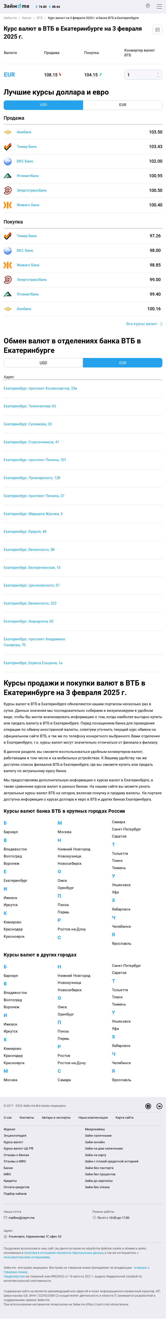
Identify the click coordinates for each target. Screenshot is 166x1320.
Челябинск (121, 928)
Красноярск (14, 938)
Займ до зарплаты (99, 1182)
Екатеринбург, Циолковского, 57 (31, 586)
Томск (117, 862)
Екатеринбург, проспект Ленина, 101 (35, 460)
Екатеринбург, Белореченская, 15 (32, 568)
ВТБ (40, 18)
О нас (8, 1119)
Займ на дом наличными (104, 1150)
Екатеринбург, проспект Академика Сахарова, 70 (34, 643)
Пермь (63, 913)
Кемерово (13, 923)
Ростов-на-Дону (72, 930)
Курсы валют (13, 1143)
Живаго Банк (28, 205)
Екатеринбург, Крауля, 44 (25, 532)
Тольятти (120, 855)
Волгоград (13, 858)
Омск (62, 882)
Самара (118, 823)
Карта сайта (124, 1119)
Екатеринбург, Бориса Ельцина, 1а (33, 664)
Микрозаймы (95, 1130)
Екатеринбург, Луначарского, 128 (32, 478)
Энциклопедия (15, 1137)
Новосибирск (70, 865)
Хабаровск (121, 911)
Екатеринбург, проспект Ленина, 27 (34, 496)
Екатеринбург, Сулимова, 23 (28, 424)
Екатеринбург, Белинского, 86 (29, 550)
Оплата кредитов (16, 1188)
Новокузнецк (69, 858)
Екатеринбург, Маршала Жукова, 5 (33, 514)
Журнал (9, 1130)
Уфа (115, 893)
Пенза (63, 906)
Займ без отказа (97, 1188)
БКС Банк (25, 161)
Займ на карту (95, 1156)
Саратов (119, 838)
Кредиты (10, 1182)
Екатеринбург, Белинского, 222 (30, 604)
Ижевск (10, 899)
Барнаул (11, 833)
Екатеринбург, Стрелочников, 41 (31, 442)
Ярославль (121, 945)
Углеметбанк (28, 176)
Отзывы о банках (16, 1156)
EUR (122, 363)
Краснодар (13, 930)
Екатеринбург (15, 882)
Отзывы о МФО (15, 1163)
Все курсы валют (141, 323)
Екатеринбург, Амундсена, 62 (28, 622)
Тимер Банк (27, 146)
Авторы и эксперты (56, 1119)
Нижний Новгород (74, 850)
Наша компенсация (93, 1119)
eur (9, 74)
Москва (64, 833)
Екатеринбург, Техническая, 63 (30, 406)
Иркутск (11, 906)
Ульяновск (121, 886)
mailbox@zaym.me (22, 1219)
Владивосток (15, 850)
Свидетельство (14, 1277)
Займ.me (10, 18)
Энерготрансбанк (32, 190)
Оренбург (66, 889)
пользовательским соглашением (27, 1258)
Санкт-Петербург (126, 830)
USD (43, 363)
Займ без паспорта (99, 1169)
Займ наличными (98, 1137)
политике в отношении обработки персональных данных (63, 1254)
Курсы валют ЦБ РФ (18, 1150)
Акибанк (24, 132)
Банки (26, 18)
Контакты (27, 1119)
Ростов (64, 1057)
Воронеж (11, 865)
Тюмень (119, 869)
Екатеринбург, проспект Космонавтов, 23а (40, 388)
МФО (7, 1175)
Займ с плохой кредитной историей (111, 1163)
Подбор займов (15, 1195)
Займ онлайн (95, 1143)
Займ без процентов (100, 1175)
